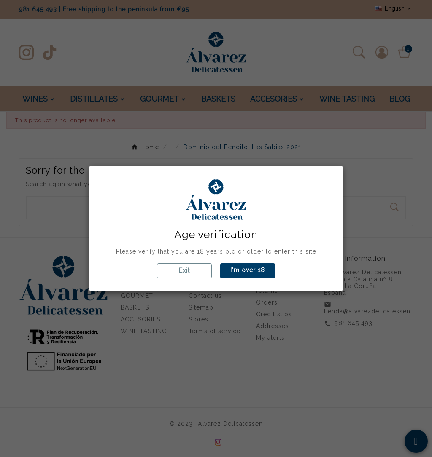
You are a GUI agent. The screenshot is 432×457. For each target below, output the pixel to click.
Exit (184, 270)
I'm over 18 (247, 270)
